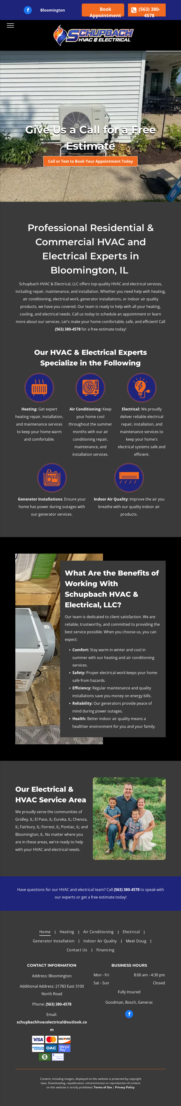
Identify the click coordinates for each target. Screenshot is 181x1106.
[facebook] (28, 10)
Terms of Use (103, 1087)
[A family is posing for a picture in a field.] (129, 818)
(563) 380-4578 (68, 329)
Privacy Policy (125, 1087)
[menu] (10, 25)
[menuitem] (46, 931)
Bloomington (52, 10)
